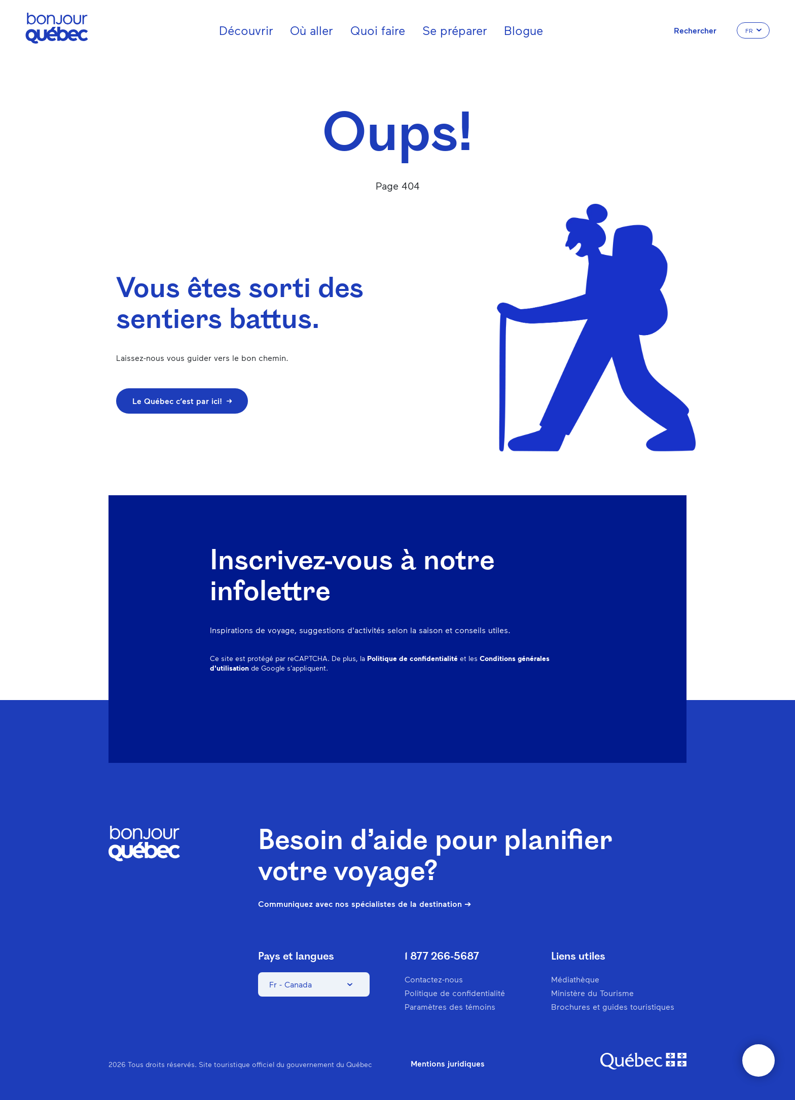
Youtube (578, 706)
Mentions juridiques (448, 1063)
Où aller (311, 30)
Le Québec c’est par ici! (182, 401)
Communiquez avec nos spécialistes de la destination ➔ (364, 903)
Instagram (472, 706)
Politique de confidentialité (412, 658)
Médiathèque (575, 979)
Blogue (523, 30)
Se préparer (454, 30)
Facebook (446, 706)
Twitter (552, 706)
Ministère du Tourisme (592, 993)
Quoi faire (377, 30)
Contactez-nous (434, 979)
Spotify (525, 706)
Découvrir (246, 30)
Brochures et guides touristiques (612, 1006)
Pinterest (499, 706)
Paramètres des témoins (450, 1006)
